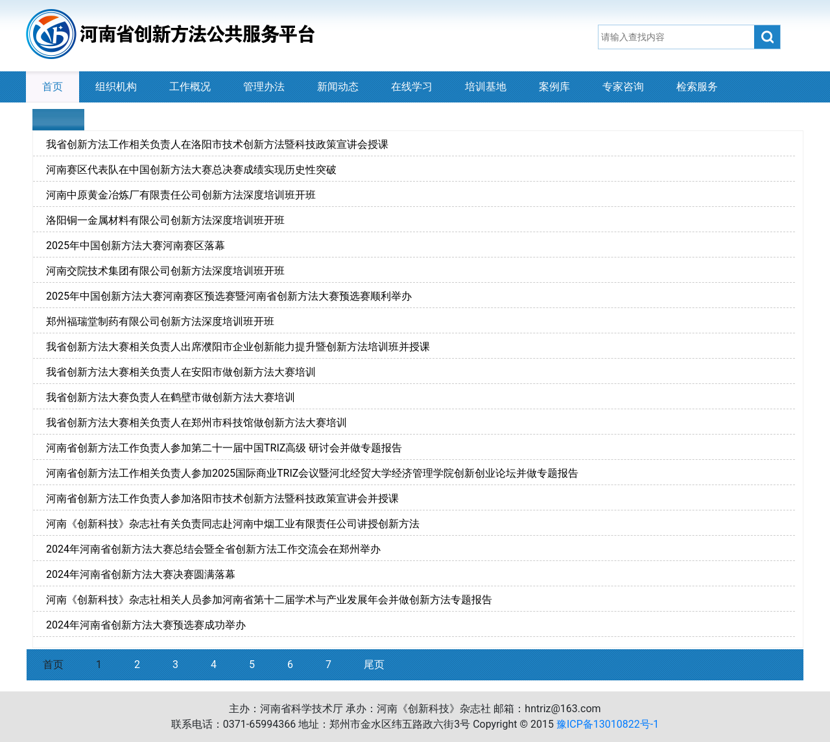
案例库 (554, 86)
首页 (52, 86)
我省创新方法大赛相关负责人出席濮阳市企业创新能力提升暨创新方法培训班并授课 (238, 347)
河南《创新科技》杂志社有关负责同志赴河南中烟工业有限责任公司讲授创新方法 (233, 524)
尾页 (374, 664)
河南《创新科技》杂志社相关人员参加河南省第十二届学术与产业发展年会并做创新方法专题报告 (269, 599)
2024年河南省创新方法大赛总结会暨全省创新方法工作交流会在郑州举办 (213, 549)
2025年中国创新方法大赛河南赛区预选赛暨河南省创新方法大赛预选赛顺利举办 (229, 296)
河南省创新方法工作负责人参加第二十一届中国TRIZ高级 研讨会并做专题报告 (224, 448)
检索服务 (697, 86)
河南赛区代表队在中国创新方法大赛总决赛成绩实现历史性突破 (191, 169)
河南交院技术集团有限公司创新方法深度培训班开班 (165, 271)
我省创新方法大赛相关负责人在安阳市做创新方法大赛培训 (181, 372)
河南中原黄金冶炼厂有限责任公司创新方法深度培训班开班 (181, 195)
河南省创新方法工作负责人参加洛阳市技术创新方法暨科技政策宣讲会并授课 (222, 498)
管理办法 (264, 86)
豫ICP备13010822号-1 (607, 724)
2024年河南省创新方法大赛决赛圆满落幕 (140, 574)
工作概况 (190, 86)
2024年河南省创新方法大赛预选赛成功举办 (146, 625)
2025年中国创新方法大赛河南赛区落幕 (135, 245)
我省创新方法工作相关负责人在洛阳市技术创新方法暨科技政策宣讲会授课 (217, 144)
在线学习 (412, 86)
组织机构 (116, 86)
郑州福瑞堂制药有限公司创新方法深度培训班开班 (160, 321)
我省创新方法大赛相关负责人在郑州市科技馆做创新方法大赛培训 (196, 422)
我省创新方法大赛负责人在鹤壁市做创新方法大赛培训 (170, 397)
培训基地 (485, 86)
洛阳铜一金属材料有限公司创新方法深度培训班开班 (165, 220)
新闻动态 (338, 86)
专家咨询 (623, 86)
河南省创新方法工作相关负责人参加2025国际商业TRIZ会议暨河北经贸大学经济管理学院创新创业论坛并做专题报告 (312, 473)
